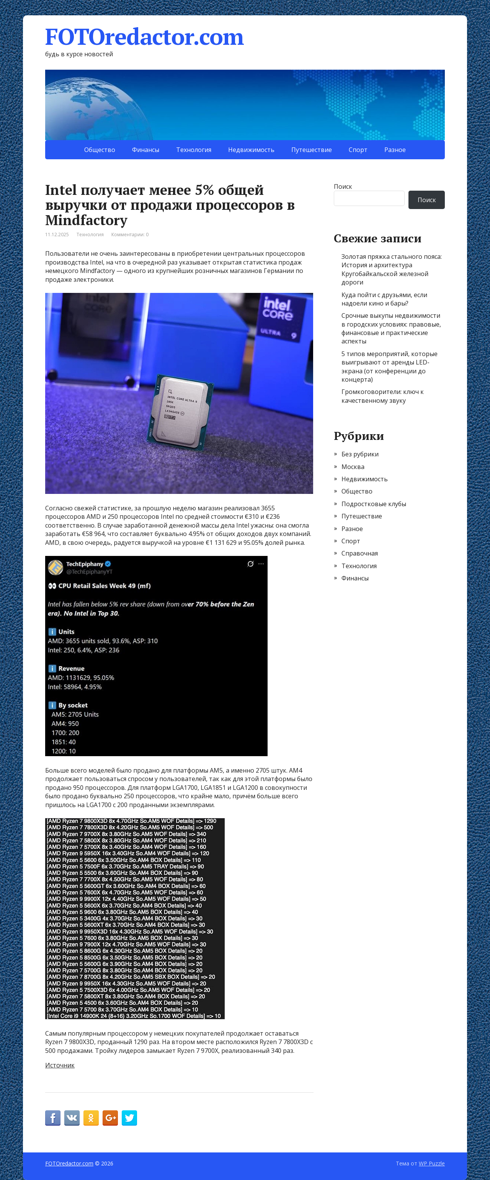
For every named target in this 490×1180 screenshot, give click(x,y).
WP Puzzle (432, 1163)
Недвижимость (251, 149)
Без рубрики (360, 454)
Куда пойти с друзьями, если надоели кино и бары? (384, 299)
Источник (60, 1065)
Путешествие (311, 149)
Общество (99, 149)
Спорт (358, 149)
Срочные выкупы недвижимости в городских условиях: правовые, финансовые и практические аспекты (391, 328)
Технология (193, 149)
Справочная (359, 553)
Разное (395, 149)
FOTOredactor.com (144, 36)
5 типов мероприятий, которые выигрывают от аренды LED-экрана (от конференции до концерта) (389, 367)
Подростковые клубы (373, 504)
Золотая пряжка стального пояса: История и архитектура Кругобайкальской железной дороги (391, 269)
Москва (352, 467)
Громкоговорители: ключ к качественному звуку (382, 395)
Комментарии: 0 (130, 234)
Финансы (145, 149)
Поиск (343, 186)
